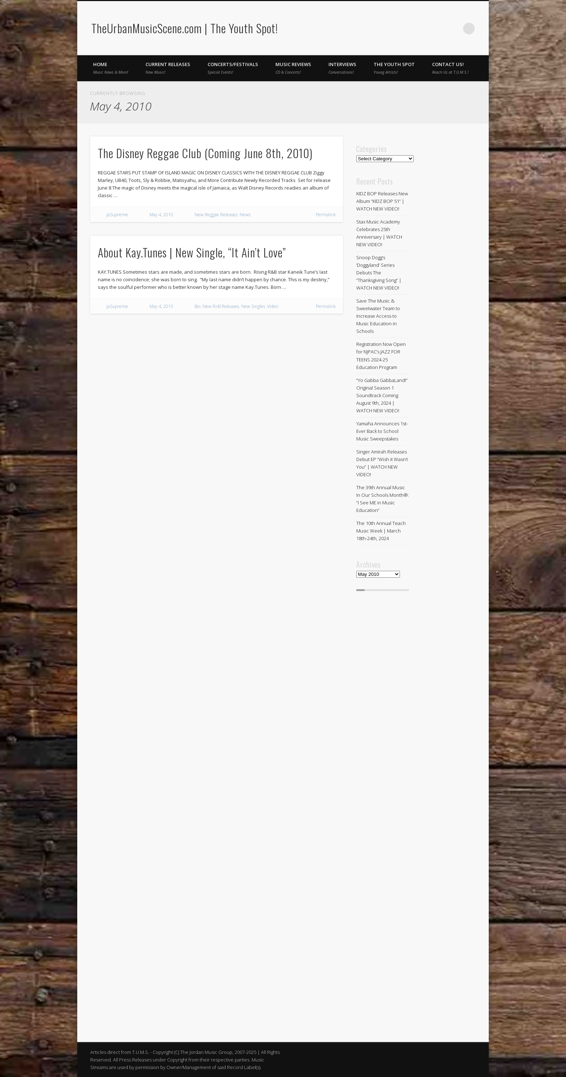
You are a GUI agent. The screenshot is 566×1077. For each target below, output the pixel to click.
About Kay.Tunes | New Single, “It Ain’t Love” (192, 252)
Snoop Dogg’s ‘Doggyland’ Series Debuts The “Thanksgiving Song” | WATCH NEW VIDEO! (378, 272)
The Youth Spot (394, 68)
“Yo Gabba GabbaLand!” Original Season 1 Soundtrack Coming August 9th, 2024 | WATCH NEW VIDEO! (382, 395)
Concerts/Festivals (233, 68)
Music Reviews (293, 68)
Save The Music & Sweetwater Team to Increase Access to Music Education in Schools (378, 316)
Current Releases (167, 68)
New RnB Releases (221, 306)
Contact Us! (450, 68)
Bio (197, 306)
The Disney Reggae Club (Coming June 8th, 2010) (205, 152)
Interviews (342, 68)
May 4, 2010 (161, 215)
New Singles (253, 306)
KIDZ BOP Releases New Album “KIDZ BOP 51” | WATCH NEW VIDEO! (382, 201)
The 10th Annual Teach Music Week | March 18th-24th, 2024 (381, 531)
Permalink (326, 215)
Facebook (439, 28)
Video (272, 306)
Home (110, 68)
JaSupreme (117, 215)
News (245, 215)
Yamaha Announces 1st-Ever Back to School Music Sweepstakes (382, 431)
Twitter (454, 28)
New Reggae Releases (216, 215)
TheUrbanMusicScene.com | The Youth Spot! (184, 27)
